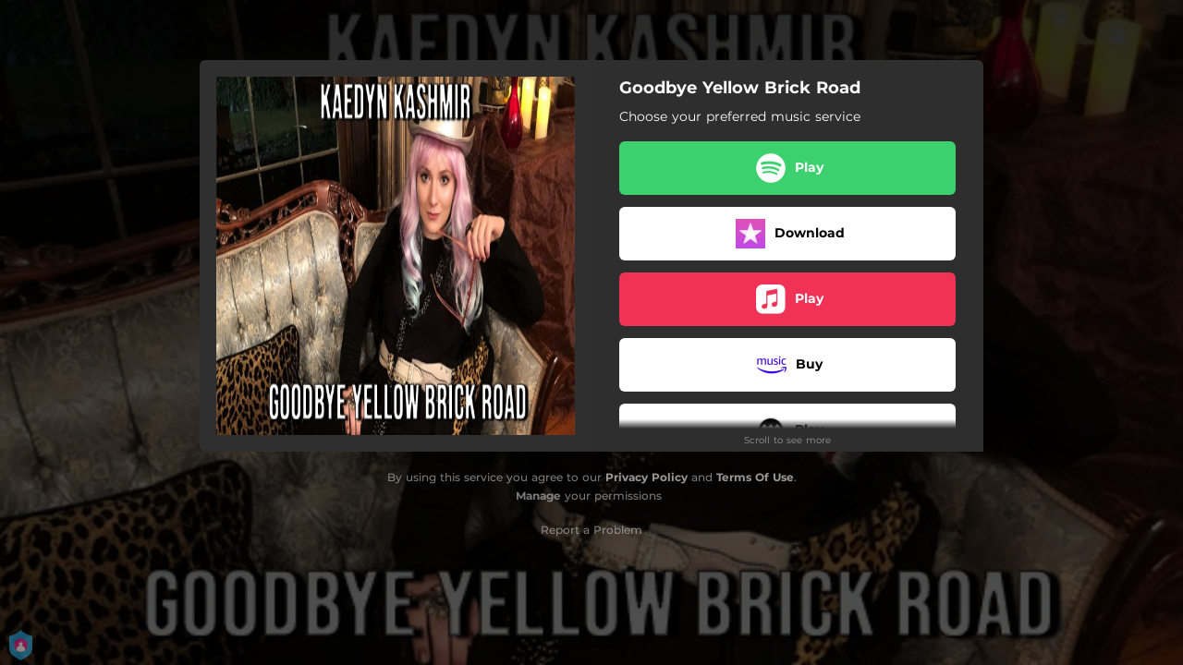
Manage (538, 495)
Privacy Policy (646, 477)
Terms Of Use (755, 477)
